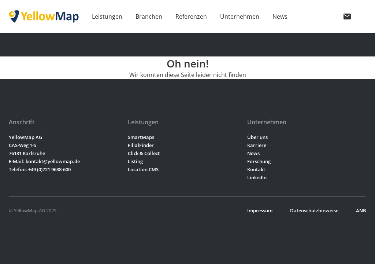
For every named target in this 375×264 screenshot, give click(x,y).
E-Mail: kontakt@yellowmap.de (44, 161)
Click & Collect (144, 153)
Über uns (257, 137)
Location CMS (143, 169)
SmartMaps (141, 137)
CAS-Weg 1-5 (22, 145)
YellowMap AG (25, 137)
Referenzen (191, 16)
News (279, 16)
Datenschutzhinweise (314, 210)
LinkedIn (257, 177)
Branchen (148, 16)
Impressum (259, 210)
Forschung (259, 161)
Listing (135, 161)
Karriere (256, 145)
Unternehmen (239, 16)
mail (347, 16)
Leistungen (107, 16)
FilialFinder (141, 145)
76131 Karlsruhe (27, 153)
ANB (361, 210)
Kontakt (256, 169)
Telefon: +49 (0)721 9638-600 (40, 169)
